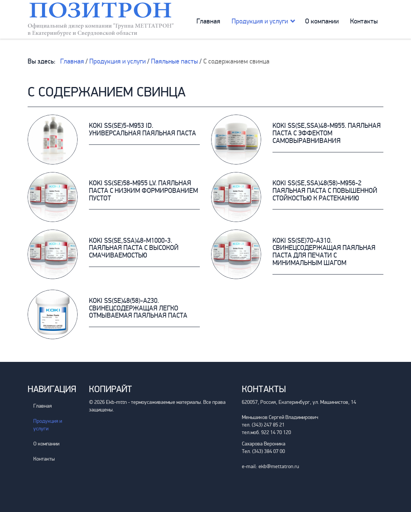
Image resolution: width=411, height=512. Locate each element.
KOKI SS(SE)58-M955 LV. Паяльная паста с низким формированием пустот (143, 190)
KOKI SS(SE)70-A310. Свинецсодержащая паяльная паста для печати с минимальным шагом (323, 251)
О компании (322, 21)
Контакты (364, 21)
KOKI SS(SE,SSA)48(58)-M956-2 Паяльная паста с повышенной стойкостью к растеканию (324, 190)
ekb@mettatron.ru (278, 466)
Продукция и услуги (260, 21)
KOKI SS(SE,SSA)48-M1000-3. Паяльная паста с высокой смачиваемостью (134, 248)
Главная (208, 21)
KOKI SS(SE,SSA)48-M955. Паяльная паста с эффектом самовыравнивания (326, 133)
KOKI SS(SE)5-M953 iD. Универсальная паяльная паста (142, 129)
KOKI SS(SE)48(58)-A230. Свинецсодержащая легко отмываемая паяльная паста (138, 308)
